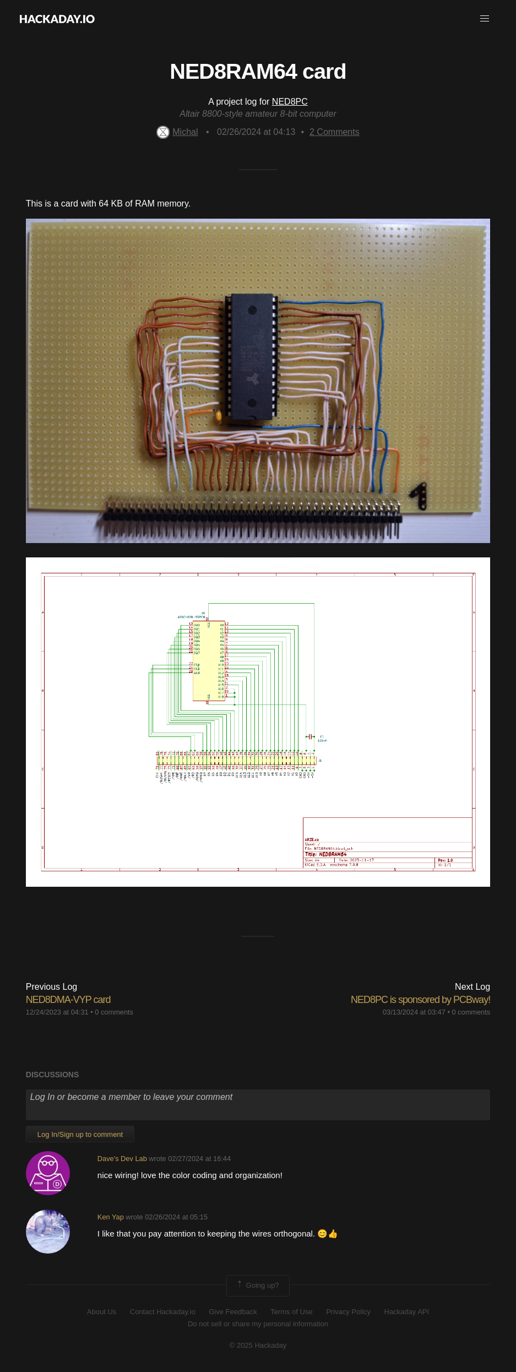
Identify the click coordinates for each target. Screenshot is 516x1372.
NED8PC (290, 101)
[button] (484, 18)
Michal (177, 132)
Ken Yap (110, 1217)
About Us (101, 1312)
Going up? (257, 1285)
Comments (334, 132)
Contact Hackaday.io (162, 1312)
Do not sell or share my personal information (258, 1324)
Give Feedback (233, 1312)
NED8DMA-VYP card (68, 999)
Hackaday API (407, 1312)
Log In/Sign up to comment (80, 1134)
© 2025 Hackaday (258, 1345)
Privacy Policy (348, 1312)
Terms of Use (291, 1312)
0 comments (114, 1012)
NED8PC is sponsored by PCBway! (420, 999)
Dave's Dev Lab (122, 1158)
